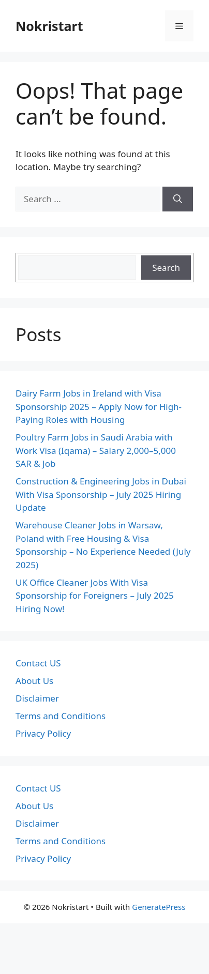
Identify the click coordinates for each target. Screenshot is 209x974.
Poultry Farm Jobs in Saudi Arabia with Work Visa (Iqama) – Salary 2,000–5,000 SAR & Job (96, 450)
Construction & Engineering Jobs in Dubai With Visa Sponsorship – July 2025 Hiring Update (101, 494)
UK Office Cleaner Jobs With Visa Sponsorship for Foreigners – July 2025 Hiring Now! (95, 595)
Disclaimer (37, 698)
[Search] (177, 199)
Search (166, 267)
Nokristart (49, 26)
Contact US (38, 663)
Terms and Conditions (61, 716)
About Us (34, 681)
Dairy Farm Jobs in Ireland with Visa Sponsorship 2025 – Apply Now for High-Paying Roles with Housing (99, 406)
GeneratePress (158, 907)
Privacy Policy (43, 733)
